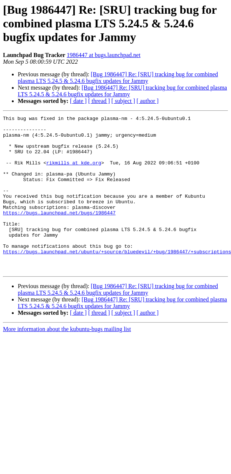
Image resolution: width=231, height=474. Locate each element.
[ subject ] (123, 101)
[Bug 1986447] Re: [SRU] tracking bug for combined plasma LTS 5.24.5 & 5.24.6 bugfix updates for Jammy (118, 77)
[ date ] (78, 101)
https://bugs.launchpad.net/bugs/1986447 (59, 232)
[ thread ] (99, 101)
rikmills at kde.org (73, 172)
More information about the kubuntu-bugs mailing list (67, 360)
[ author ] (148, 101)
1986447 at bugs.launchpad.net (103, 55)
